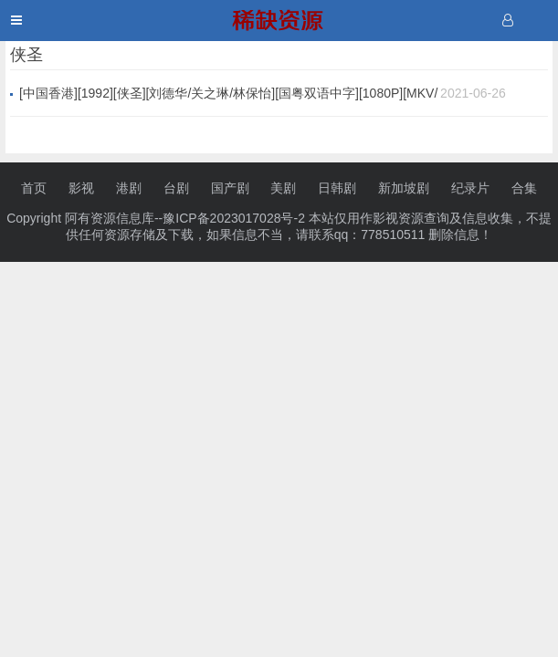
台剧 (176, 188)
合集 (524, 188)
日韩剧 (337, 188)
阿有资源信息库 (109, 218)
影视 (81, 188)
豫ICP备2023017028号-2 (234, 218)
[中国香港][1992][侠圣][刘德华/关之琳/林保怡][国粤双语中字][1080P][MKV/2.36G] (228, 94)
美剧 (283, 188)
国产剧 (230, 188)
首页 (34, 188)
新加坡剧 (403, 188)
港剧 (129, 188)
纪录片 (470, 188)
